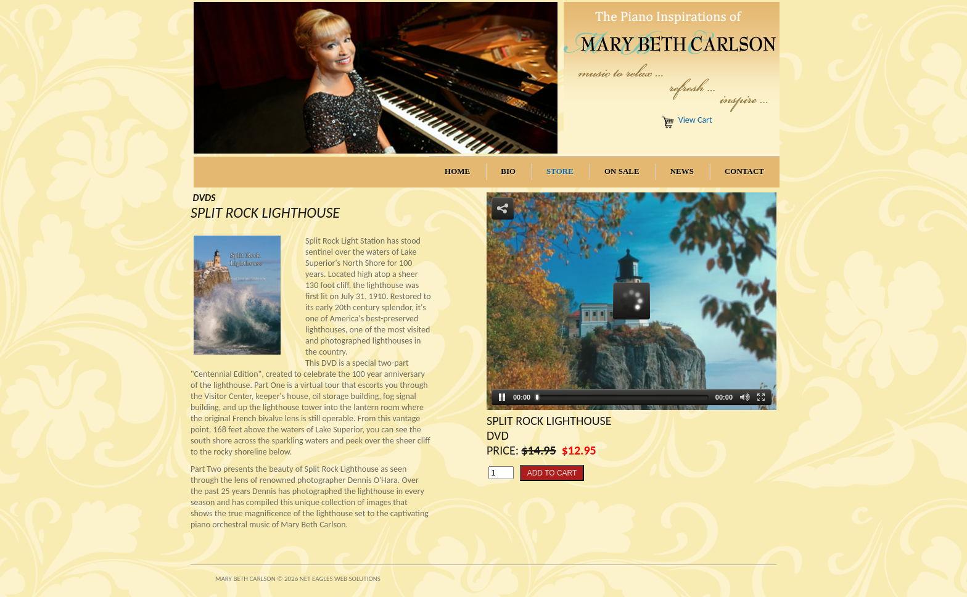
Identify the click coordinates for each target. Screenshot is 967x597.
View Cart (695, 120)
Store (560, 171)
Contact (744, 171)
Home (457, 171)
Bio (508, 171)
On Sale (622, 171)
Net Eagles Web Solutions (340, 579)
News (682, 171)
